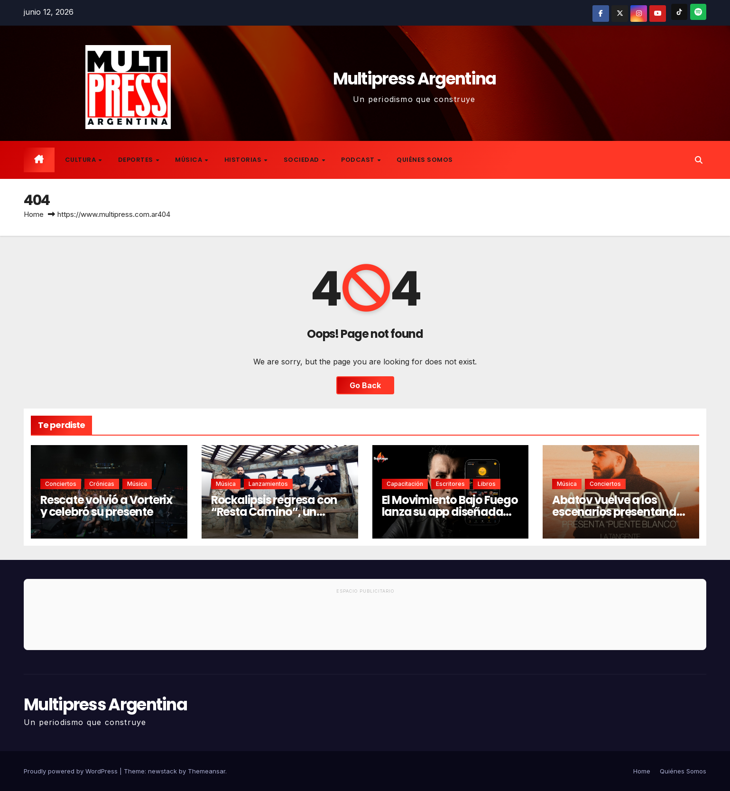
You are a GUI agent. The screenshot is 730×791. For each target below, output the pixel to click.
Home (34, 214)
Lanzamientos (268, 483)
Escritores (450, 483)
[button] (698, 160)
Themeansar (206, 771)
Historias (243, 159)
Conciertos (60, 483)
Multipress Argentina (414, 78)
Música (189, 159)
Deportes (136, 159)
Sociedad (302, 159)
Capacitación (405, 483)
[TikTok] (679, 12)
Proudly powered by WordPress (72, 771)
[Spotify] (698, 12)
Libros (487, 483)
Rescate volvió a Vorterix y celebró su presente (106, 506)
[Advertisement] (365, 623)
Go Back (365, 385)
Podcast (358, 159)
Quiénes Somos (425, 159)
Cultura (81, 159)
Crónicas (101, 483)
